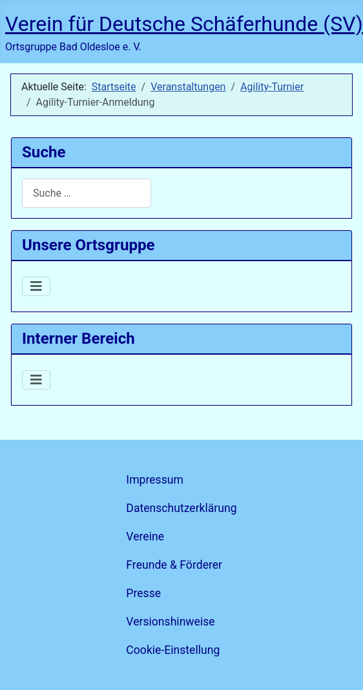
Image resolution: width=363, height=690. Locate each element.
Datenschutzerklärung (181, 508)
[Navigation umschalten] (36, 286)
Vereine (145, 536)
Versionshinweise (170, 621)
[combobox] (86, 193)
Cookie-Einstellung (173, 650)
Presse (143, 593)
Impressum (154, 479)
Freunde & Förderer (174, 564)
